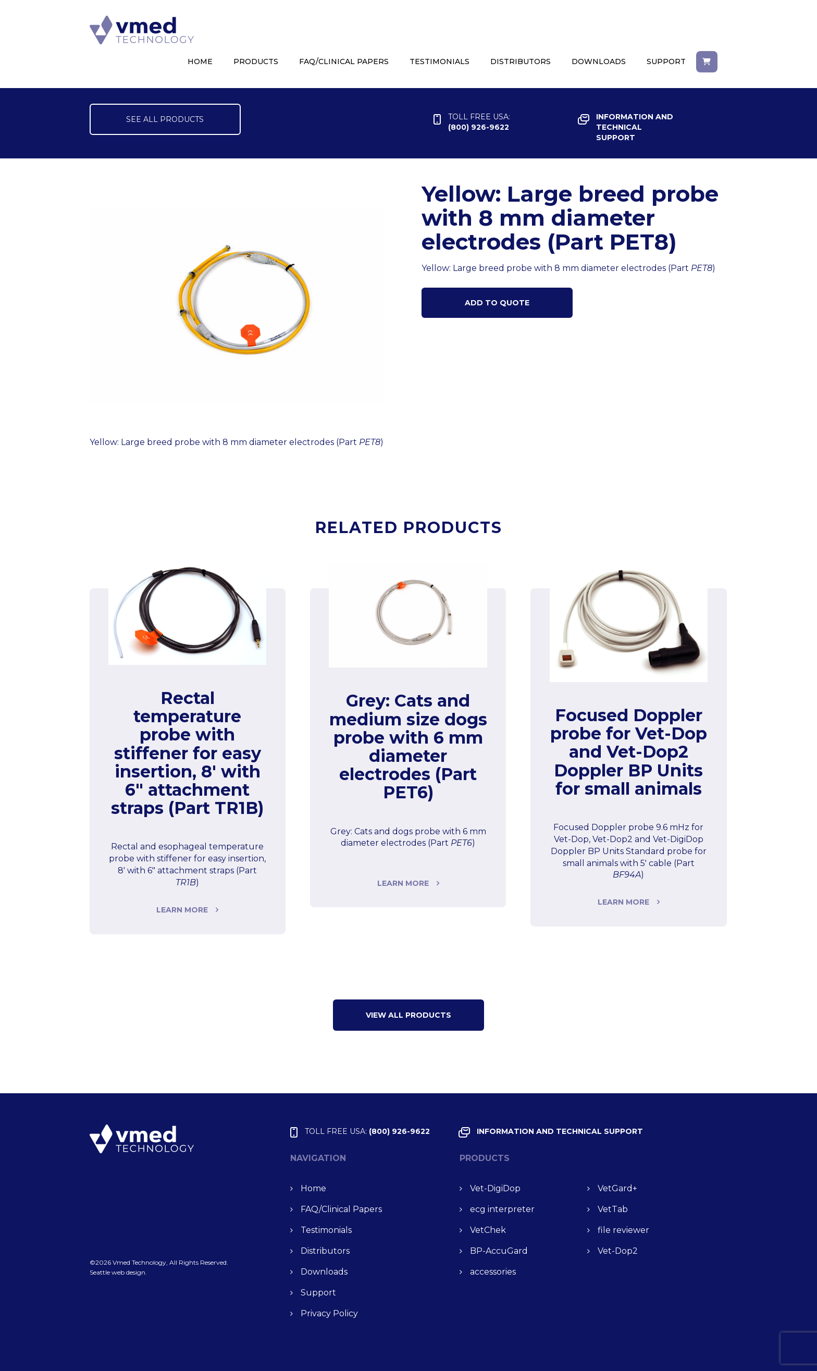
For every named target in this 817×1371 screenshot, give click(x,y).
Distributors (520, 61)
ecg (502, 1209)
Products (255, 61)
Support (666, 61)
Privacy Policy (329, 1313)
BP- (499, 1251)
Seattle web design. (118, 1272)
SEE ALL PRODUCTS (165, 119)
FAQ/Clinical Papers (344, 61)
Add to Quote (497, 302)
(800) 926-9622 (479, 122)
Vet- (495, 1188)
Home (200, 61)
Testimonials (439, 61)
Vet (617, 1188)
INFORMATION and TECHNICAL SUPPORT (634, 127)
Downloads (599, 61)
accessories (493, 1272)
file (623, 1230)
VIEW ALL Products (408, 1015)
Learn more (182, 910)
